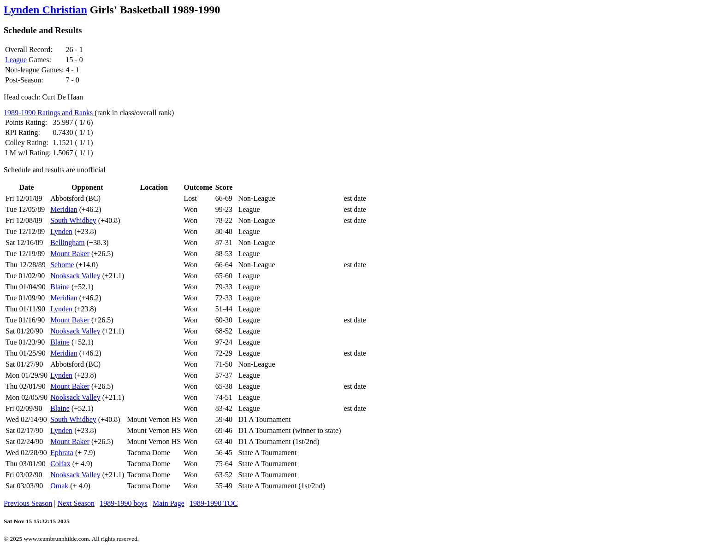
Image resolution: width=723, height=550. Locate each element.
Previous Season (28, 503)
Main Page (168, 503)
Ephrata (61, 452)
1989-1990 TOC (214, 503)
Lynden (61, 231)
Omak (59, 486)
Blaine (60, 287)
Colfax (60, 464)
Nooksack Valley (75, 276)
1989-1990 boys (124, 503)
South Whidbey (73, 220)
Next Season (76, 503)
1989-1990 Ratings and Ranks (49, 113)
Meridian (63, 209)
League (16, 60)
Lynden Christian (45, 10)
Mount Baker (69, 253)
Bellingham (67, 242)
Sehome (62, 265)
